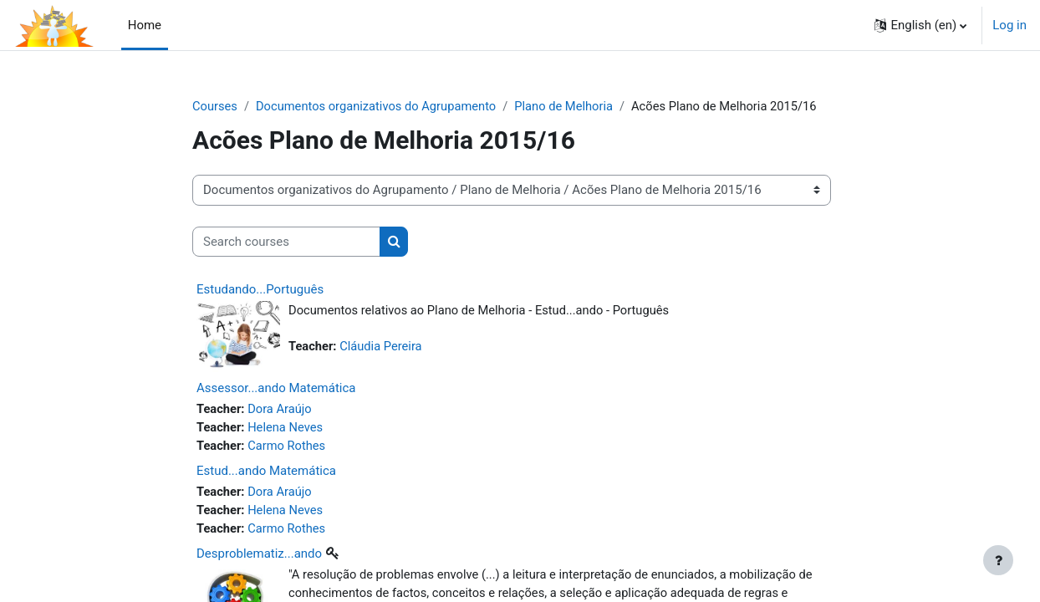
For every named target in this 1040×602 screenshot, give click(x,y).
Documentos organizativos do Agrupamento (379, 106)
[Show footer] (998, 560)
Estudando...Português (260, 290)
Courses (215, 106)
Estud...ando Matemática (266, 472)
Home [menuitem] (144, 25)
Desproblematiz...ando (259, 556)
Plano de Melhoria (571, 106)
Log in (1009, 25)
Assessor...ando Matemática (275, 387)
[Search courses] (286, 242)
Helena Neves (287, 428)
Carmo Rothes (289, 446)
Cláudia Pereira (383, 347)
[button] (920, 25)
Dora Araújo (281, 408)
